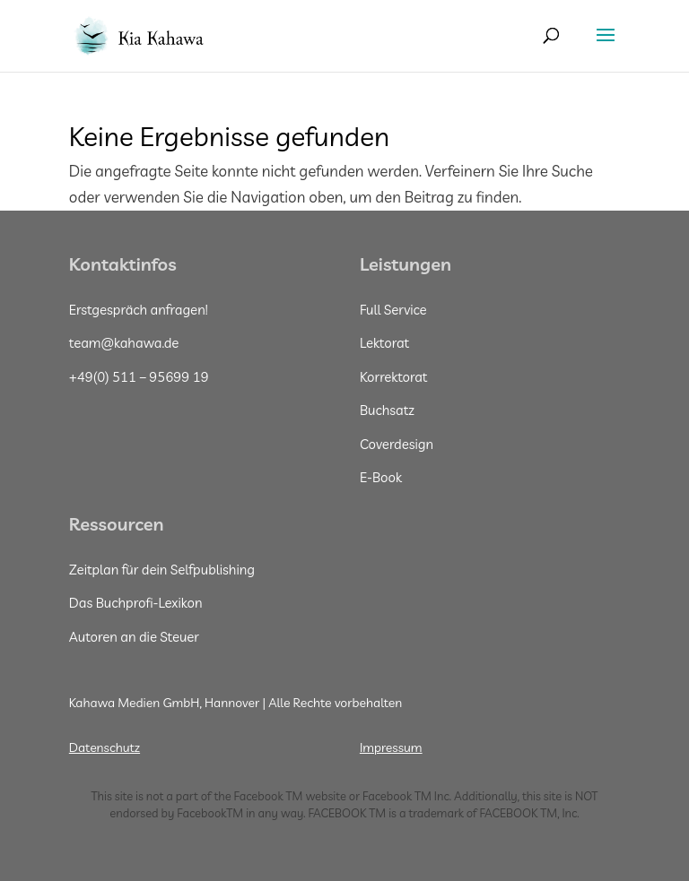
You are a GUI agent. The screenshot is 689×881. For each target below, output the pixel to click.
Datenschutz (104, 747)
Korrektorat (394, 376)
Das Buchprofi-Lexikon (136, 602)
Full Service (393, 309)
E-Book (381, 477)
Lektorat (384, 342)
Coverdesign (396, 444)
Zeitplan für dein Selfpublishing (162, 569)
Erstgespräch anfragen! (138, 309)
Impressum (391, 747)
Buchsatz (387, 410)
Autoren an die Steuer (134, 636)
